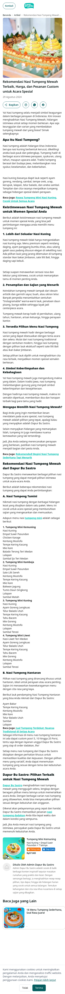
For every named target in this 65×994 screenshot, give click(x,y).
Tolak (25, 987)
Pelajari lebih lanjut (45, 980)
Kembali (9, 5)
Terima (39, 987)
